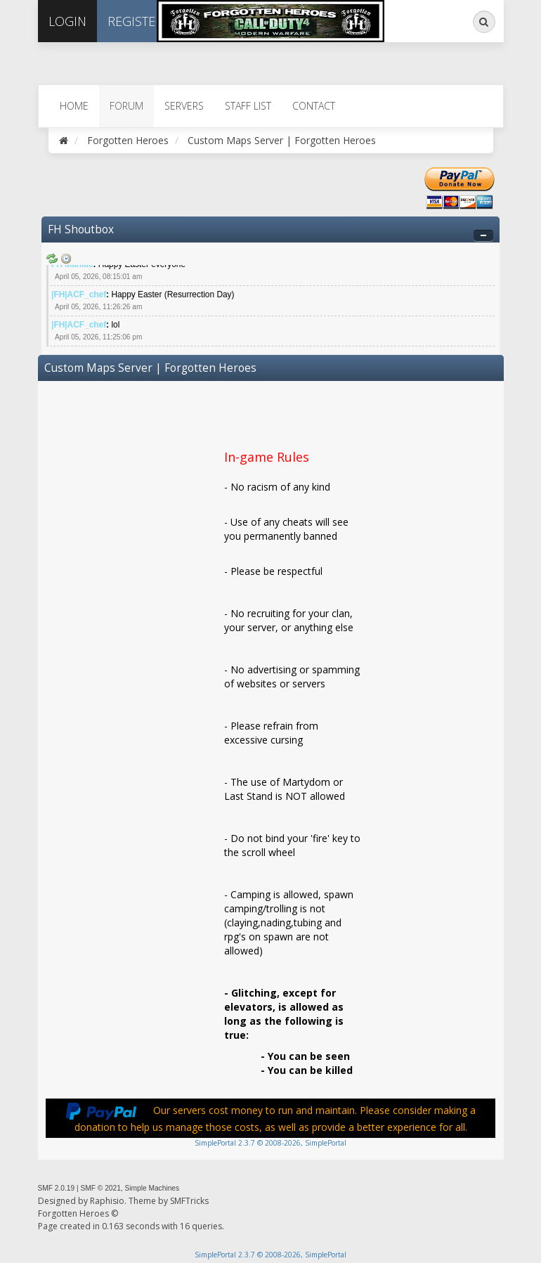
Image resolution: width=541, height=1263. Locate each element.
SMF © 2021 (100, 1188)
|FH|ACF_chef (78, 294)
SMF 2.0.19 (56, 1188)
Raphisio (107, 1201)
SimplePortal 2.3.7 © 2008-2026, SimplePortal (270, 1143)
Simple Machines (152, 1188)
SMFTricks (189, 1201)
